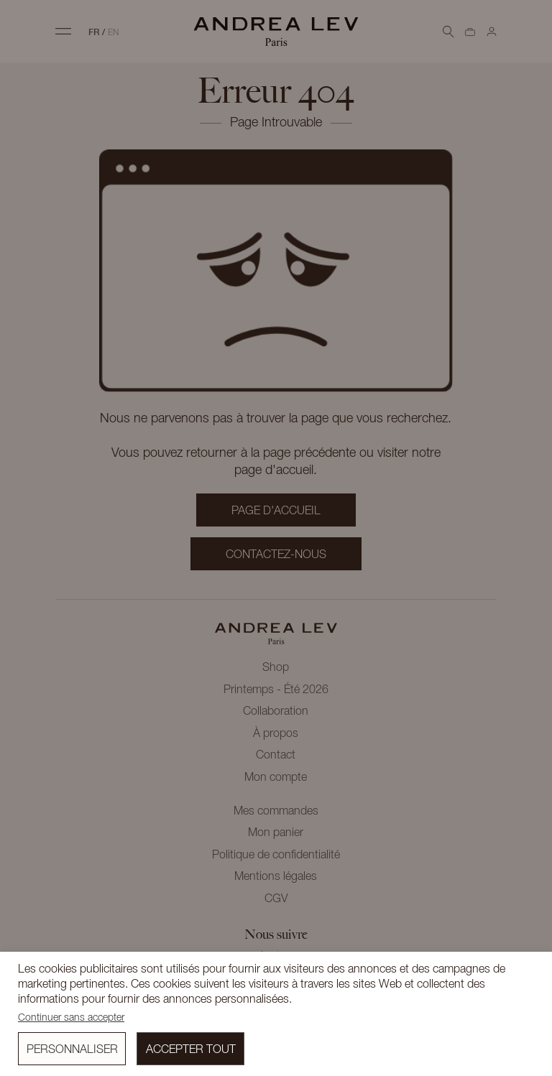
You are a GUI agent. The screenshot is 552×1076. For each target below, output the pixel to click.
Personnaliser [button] (72, 1050)
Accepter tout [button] (191, 1050)
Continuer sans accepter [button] (71, 1018)
